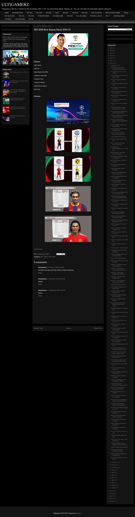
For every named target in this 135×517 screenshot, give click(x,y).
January (113, 487)
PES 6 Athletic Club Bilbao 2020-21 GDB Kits (118, 153)
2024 (111, 53)
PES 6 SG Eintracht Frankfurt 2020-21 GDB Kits (118, 173)
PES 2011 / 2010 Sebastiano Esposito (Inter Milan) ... (118, 281)
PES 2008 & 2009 (58, 16)
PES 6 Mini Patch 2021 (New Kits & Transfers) (118, 181)
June (112, 475)
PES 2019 (48, 13)
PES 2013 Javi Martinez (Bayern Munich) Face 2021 (119, 220)
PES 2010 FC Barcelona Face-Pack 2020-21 (119, 356)
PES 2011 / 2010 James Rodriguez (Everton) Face (118, 273)
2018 (111, 493)
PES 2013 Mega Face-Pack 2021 (119, 447)
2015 (111, 501)
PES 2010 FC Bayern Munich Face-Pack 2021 (118, 295)
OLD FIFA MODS (20, 19)
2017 (111, 496)
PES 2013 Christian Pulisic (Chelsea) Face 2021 (118, 388)
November (114, 462)
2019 (111, 491)
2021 (111, 60)
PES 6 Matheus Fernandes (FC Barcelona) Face (119, 92)
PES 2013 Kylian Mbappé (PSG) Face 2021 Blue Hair (119, 193)
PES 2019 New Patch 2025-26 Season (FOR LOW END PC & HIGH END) (18, 91)
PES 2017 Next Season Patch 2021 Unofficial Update (118, 352)
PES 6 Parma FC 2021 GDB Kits (119, 248)
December (114, 65)
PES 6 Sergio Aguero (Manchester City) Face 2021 (119, 384)
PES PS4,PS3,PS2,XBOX (112, 13)
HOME (7, 13)
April (112, 480)
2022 (111, 58)
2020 (111, 63)
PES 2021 (29, 13)
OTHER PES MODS (43, 16)
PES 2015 (70, 16)
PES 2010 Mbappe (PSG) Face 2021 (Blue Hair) (119, 255)
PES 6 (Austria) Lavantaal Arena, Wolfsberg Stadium (119, 116)
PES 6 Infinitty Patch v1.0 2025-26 (19, 72)
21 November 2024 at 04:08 (56, 279)
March (113, 482)
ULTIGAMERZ (15, 4)
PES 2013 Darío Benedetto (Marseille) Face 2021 (118, 212)
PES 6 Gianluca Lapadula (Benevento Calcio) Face (118, 133)
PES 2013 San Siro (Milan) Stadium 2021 (118, 291)
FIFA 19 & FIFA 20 (96, 13)
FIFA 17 (108, 16)
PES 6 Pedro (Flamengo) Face (118, 258)
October (113, 465)
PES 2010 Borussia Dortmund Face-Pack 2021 (118, 340)
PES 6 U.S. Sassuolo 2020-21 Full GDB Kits (118, 396)
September (114, 467)
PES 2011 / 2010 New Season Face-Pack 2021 (118, 265)
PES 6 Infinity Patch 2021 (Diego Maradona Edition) (118, 68)
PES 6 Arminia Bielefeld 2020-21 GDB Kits (119, 177)
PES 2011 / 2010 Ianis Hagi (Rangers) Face (118, 277)
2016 (111, 498)
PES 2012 (21, 16)
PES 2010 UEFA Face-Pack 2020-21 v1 (118, 368)
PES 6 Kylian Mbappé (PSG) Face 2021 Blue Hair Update (119, 197)
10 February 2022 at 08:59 (55, 267)
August (113, 470)
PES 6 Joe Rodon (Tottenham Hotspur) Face (118, 228)
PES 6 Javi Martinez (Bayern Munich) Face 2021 (118, 216)
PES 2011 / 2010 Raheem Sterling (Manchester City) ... (119, 269)
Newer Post (38, 328)
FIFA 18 (126, 13)
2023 (111, 55)
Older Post (98, 328)
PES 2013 (84, 13)
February (113, 485)
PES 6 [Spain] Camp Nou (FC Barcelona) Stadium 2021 (118, 360)
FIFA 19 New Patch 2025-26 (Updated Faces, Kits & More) (18, 107)
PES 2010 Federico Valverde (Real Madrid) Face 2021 (118, 108)
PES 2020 (39, 13)
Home (68, 328)
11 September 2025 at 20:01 (56, 290)
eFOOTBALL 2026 (17, 13)
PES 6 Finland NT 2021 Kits (118, 136)
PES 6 (57, 13)
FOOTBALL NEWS (119, 16)
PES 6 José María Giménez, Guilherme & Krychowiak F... (119, 444)
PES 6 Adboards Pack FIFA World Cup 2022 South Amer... (118, 304)
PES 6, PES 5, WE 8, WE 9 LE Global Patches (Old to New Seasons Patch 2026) (15, 39)
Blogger (78, 513)
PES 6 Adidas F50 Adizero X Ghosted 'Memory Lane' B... (119, 348)
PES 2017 (65, 13)
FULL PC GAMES (81, 16)
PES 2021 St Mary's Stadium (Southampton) (118, 329)
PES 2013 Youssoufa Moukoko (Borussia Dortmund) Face (119, 400)
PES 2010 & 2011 (10, 16)
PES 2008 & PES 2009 (48, 257)
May (112, 477)
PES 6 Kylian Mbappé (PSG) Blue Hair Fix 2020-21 (118, 380)
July (112, 472)
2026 (111, 48)
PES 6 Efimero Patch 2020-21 (118, 284)
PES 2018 (75, 13)
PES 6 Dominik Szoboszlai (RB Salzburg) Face (119, 129)
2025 (111, 50)
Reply (40, 273)
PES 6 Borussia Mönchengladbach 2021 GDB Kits (119, 148)
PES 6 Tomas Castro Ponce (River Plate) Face (118, 143)
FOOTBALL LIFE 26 (96, 16)
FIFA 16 (31, 19)
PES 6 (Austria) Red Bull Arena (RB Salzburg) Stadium (119, 112)
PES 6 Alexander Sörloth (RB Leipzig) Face (118, 125)
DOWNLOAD (38, 249)
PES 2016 (31, 16)
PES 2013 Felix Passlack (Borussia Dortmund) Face (118, 404)
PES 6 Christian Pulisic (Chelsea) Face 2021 (117, 450)
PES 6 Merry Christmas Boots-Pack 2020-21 (119, 287)
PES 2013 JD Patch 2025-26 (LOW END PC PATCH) (17, 99)
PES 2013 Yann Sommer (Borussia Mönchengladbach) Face (119, 121)
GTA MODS (8, 19)
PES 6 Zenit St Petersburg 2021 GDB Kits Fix (119, 100)
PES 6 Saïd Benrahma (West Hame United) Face (118, 416)
